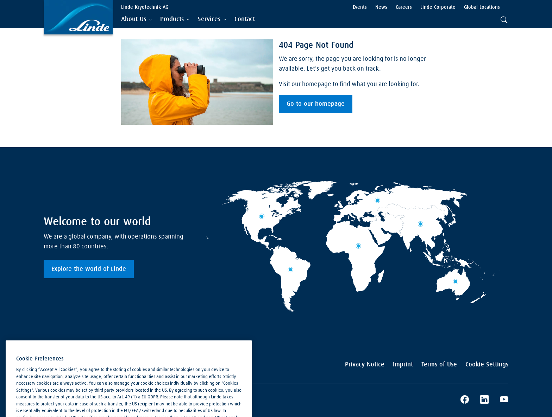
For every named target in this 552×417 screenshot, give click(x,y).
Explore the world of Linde (88, 269)
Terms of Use (439, 364)
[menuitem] (244, 19)
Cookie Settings (486, 364)
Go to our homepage (316, 104)
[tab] (136, 19)
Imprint (403, 364)
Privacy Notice (364, 364)
